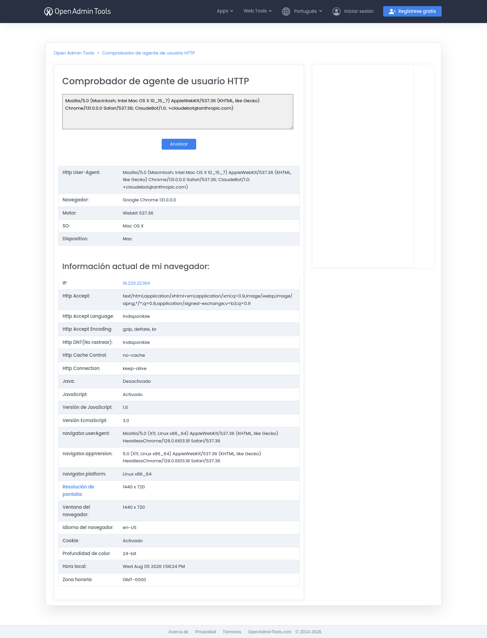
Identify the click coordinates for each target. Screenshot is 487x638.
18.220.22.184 (136, 283)
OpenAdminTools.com (270, 631)
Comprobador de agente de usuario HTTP (148, 53)
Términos (232, 631)
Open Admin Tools (74, 53)
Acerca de (178, 631)
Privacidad (205, 631)
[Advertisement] (362, 166)
